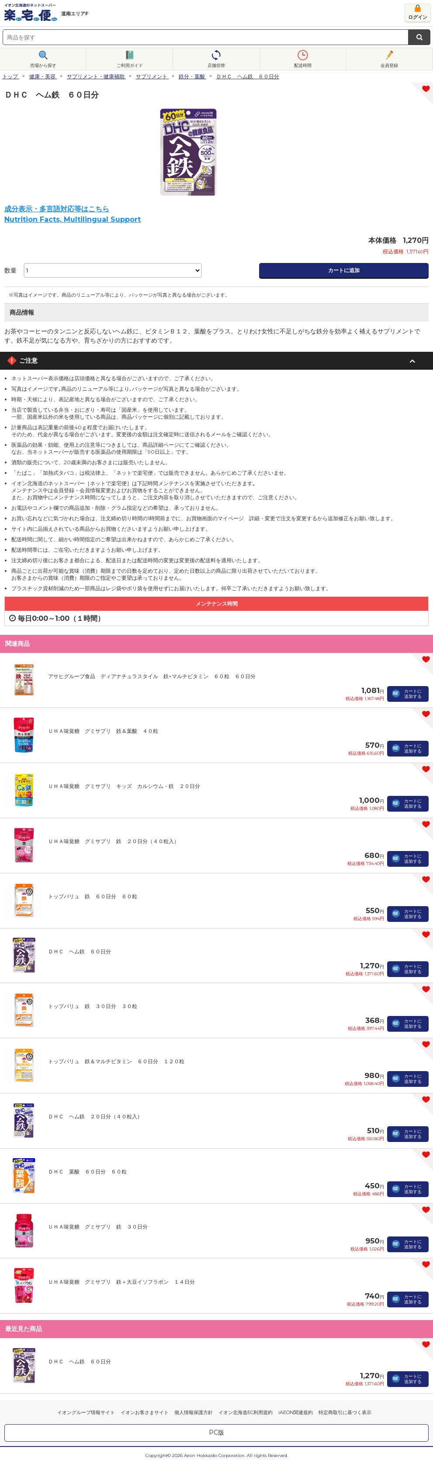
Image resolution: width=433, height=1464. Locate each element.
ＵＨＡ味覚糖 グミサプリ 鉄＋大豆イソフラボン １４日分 (121, 1281)
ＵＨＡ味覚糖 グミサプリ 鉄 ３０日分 (98, 1226)
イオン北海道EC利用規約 (245, 1412)
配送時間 (303, 65)
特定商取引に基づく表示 (345, 1412)
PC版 (216, 1432)
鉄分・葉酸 (192, 76)
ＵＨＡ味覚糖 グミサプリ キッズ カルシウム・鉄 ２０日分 (124, 786)
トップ (10, 76)
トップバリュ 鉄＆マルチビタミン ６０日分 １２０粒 (116, 1061)
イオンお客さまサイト (145, 1412)
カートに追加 (344, 270)
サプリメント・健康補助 (96, 76)
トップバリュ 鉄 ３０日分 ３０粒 (92, 1006)
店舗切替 (216, 65)
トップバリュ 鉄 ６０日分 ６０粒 (92, 896)
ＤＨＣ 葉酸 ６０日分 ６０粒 (87, 1171)
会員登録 (389, 65)
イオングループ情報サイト (86, 1412)
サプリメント (151, 76)
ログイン (417, 17)
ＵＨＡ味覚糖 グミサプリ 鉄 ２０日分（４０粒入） (113, 841)
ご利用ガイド (130, 65)
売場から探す (43, 65)
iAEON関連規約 (295, 1412)
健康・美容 (42, 76)
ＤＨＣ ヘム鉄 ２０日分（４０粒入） (95, 1116)
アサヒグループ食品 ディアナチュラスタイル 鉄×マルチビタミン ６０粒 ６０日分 (152, 676)
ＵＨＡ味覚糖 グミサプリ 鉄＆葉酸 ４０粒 (103, 731)
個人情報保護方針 (193, 1412)
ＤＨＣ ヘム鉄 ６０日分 (79, 951)
